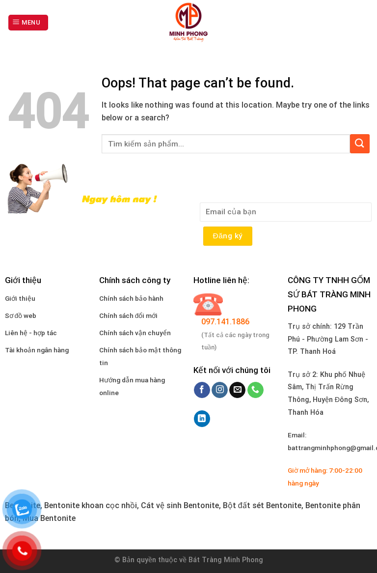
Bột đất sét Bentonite (262, 505)
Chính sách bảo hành (131, 298)
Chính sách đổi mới (128, 315)
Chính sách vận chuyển (135, 333)
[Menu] (28, 23)
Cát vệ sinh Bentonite (180, 505)
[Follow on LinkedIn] (202, 418)
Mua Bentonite (49, 518)
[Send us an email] (237, 390)
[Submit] (360, 143)
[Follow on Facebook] (202, 390)
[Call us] (255, 390)
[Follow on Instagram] (220, 390)
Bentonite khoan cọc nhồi (90, 505)
